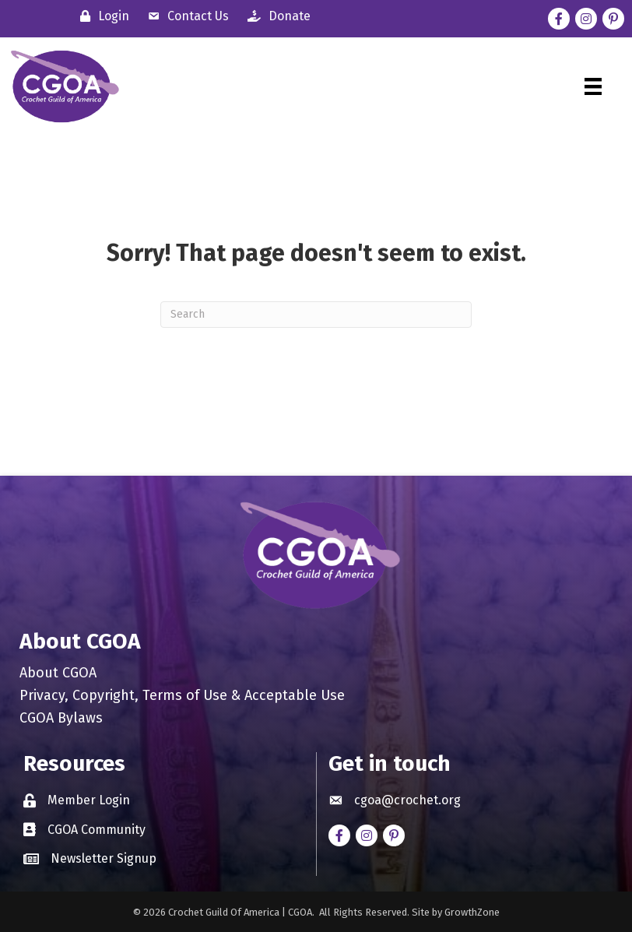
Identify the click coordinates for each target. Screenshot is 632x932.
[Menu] (593, 86)
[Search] (316, 314)
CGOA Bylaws (61, 718)
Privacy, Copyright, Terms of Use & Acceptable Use (182, 696)
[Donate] (275, 16)
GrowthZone (472, 912)
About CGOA (58, 673)
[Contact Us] (184, 16)
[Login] (100, 16)
